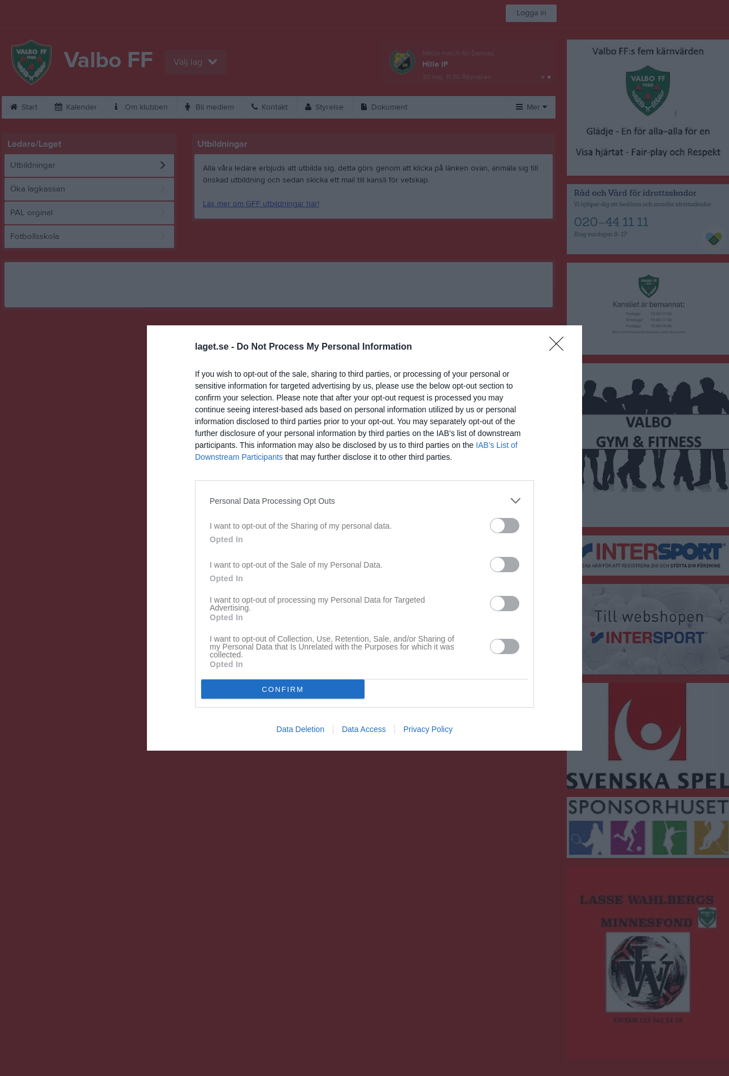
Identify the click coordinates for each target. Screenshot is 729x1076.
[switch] (504, 525)
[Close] (560, 347)
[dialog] (364, 538)
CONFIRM (283, 689)
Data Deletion (300, 729)
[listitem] (364, 501)
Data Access (364, 729)
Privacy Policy (428, 729)
